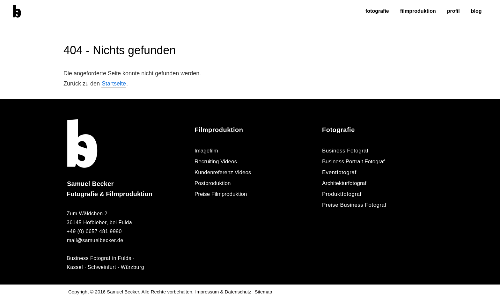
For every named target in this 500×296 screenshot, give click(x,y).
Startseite (114, 83)
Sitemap (263, 291)
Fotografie (377, 11)
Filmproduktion (418, 11)
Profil (453, 11)
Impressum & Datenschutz (223, 291)
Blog (476, 11)
